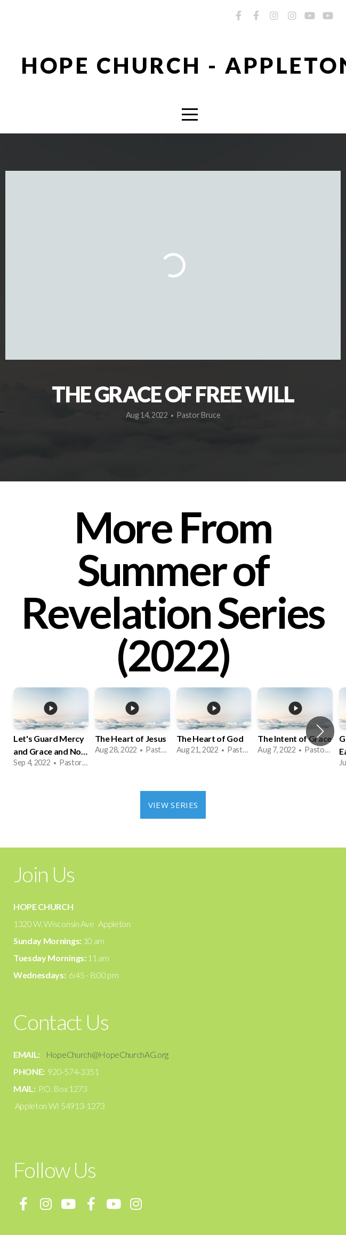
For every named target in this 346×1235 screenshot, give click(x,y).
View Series (173, 804)
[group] (50, 731)
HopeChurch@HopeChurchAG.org (107, 1054)
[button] (320, 731)
